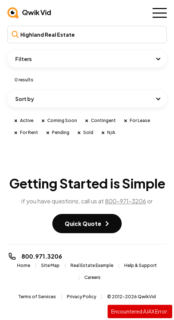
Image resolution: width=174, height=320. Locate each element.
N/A (108, 132)
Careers (92, 277)
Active (23, 120)
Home (23, 265)
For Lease (136, 120)
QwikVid (147, 296)
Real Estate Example (91, 265)
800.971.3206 (34, 256)
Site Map (50, 265)
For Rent (25, 132)
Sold (85, 132)
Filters (23, 59)
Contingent (100, 120)
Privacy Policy (81, 296)
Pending (57, 132)
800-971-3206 (125, 201)
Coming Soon (59, 120)
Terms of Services (37, 296)
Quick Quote (83, 223)
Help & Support (140, 265)
